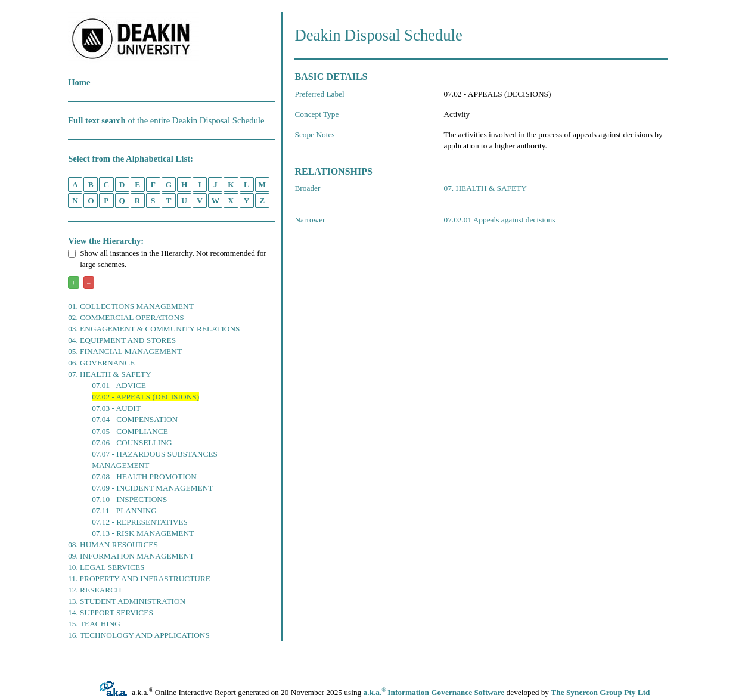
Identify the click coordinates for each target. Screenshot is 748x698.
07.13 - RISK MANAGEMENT (143, 533)
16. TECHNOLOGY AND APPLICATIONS (139, 635)
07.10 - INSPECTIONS (129, 499)
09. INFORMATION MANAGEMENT (131, 555)
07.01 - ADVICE (119, 385)
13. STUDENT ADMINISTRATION (126, 601)
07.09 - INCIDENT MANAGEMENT (152, 487)
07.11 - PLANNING (124, 510)
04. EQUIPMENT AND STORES (122, 340)
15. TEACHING (94, 623)
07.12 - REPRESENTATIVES (140, 521)
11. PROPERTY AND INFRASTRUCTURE (139, 578)
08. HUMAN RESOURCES (113, 544)
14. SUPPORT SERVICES (110, 612)
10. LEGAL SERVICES (106, 567)
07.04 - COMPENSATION (135, 419)
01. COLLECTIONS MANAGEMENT (131, 306)
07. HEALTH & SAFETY (109, 374)
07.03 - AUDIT (116, 408)
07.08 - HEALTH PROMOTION (144, 476)
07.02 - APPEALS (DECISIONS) (145, 396)
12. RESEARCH (95, 589)
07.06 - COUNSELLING (132, 442)
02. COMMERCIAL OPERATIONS (126, 317)
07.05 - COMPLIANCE (130, 431)
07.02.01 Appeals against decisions (499, 219)
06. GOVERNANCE (101, 362)
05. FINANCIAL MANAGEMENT (125, 351)
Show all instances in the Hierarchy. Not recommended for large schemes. (167, 259)
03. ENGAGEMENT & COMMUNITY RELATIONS (154, 328)
